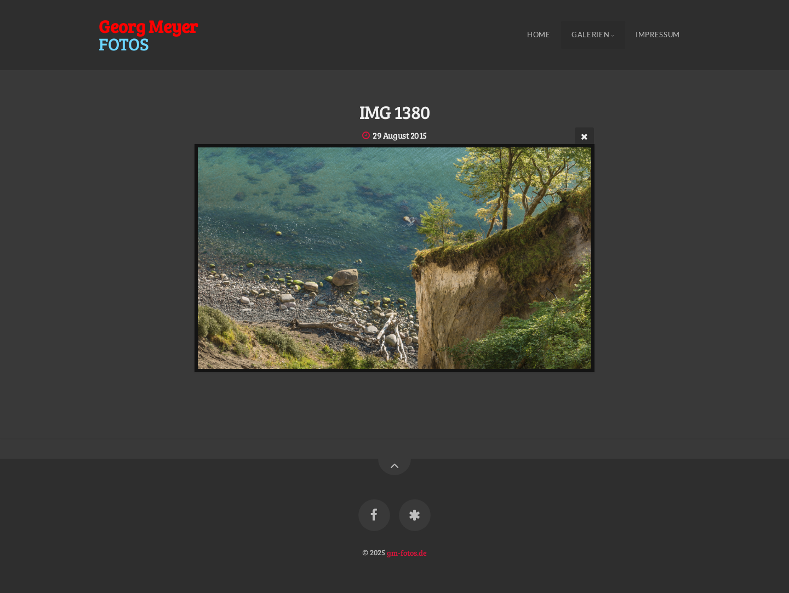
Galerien (590, 35)
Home (539, 35)
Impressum (658, 35)
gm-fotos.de (407, 551)
